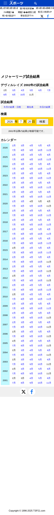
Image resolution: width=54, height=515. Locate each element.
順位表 (30, 107)
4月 (22, 90)
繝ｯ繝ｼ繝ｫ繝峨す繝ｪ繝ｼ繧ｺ (45, 8)
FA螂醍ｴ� (9, 12)
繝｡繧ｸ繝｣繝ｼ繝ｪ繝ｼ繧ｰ (9, 8)
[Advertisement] (27, 47)
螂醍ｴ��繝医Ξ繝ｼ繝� (27, 12)
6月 (40, 90)
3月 (14, 90)
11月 (49, 150)
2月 (14, 145)
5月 (31, 90)
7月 (49, 90)
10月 (22, 94)
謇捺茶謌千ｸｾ (27, 15)
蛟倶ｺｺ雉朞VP (45, 12)
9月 (14, 94)
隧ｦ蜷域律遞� (27, 8)
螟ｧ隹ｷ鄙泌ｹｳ (9, 15)
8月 (5, 94)
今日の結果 (44, 107)
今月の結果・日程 (12, 107)
